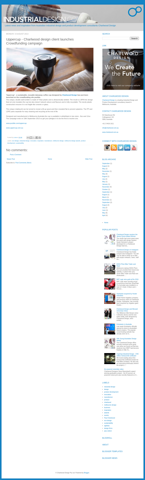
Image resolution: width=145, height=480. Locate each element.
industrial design (25, 141)
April (103, 215)
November (105, 171)
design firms (108, 428)
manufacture (48, 141)
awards (106, 413)
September (106, 163)
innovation (33, 141)
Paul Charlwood (109, 418)
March (104, 197)
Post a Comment (15, 154)
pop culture (108, 431)
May (103, 169)
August (104, 166)
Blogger (86, 473)
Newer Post (11, 159)
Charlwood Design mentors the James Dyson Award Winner (127, 235)
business (107, 407)
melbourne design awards (72, 141)
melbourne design (58, 141)
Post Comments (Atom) (23, 163)
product (106, 400)
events (106, 415)
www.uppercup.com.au (14, 128)
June (104, 210)
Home (50, 159)
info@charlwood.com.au (110, 128)
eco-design (15, 141)
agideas (107, 426)
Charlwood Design (69, 95)
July (103, 179)
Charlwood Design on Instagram (127, 250)
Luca (15, 137)
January (105, 184)
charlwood (107, 402)
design (106, 389)
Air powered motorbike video (114, 369)
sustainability (20, 143)
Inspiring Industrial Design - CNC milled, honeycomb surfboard (128, 355)
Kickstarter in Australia (124, 324)
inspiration (40, 141)
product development (111, 392)
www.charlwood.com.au (110, 132)
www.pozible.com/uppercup (16, 123)
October (105, 189)
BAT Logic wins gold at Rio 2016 (128, 279)
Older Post (88, 159)
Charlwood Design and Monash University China (127, 310)
